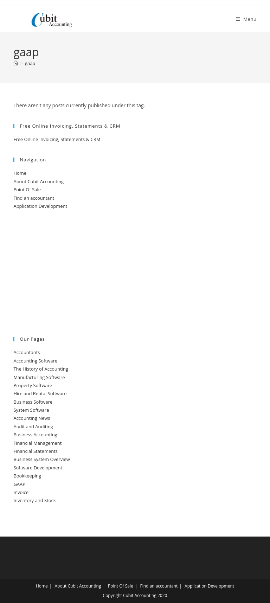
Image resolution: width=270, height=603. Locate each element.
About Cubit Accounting (38, 181)
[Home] (15, 63)
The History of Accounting (40, 369)
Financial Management (37, 443)
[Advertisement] (134, 273)
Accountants (26, 352)
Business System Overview (41, 459)
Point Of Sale (27, 189)
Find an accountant (33, 198)
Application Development (40, 206)
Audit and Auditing (33, 426)
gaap (30, 63)
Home (19, 173)
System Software (31, 410)
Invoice (20, 492)
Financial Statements (35, 451)
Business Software (32, 402)
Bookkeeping (27, 476)
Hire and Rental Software (39, 393)
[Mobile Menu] (246, 19)
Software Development (37, 467)
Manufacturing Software (39, 377)
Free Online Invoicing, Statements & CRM (56, 139)
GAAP (19, 484)
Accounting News (31, 418)
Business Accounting (35, 434)
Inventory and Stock (34, 500)
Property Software (32, 385)
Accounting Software (35, 361)
